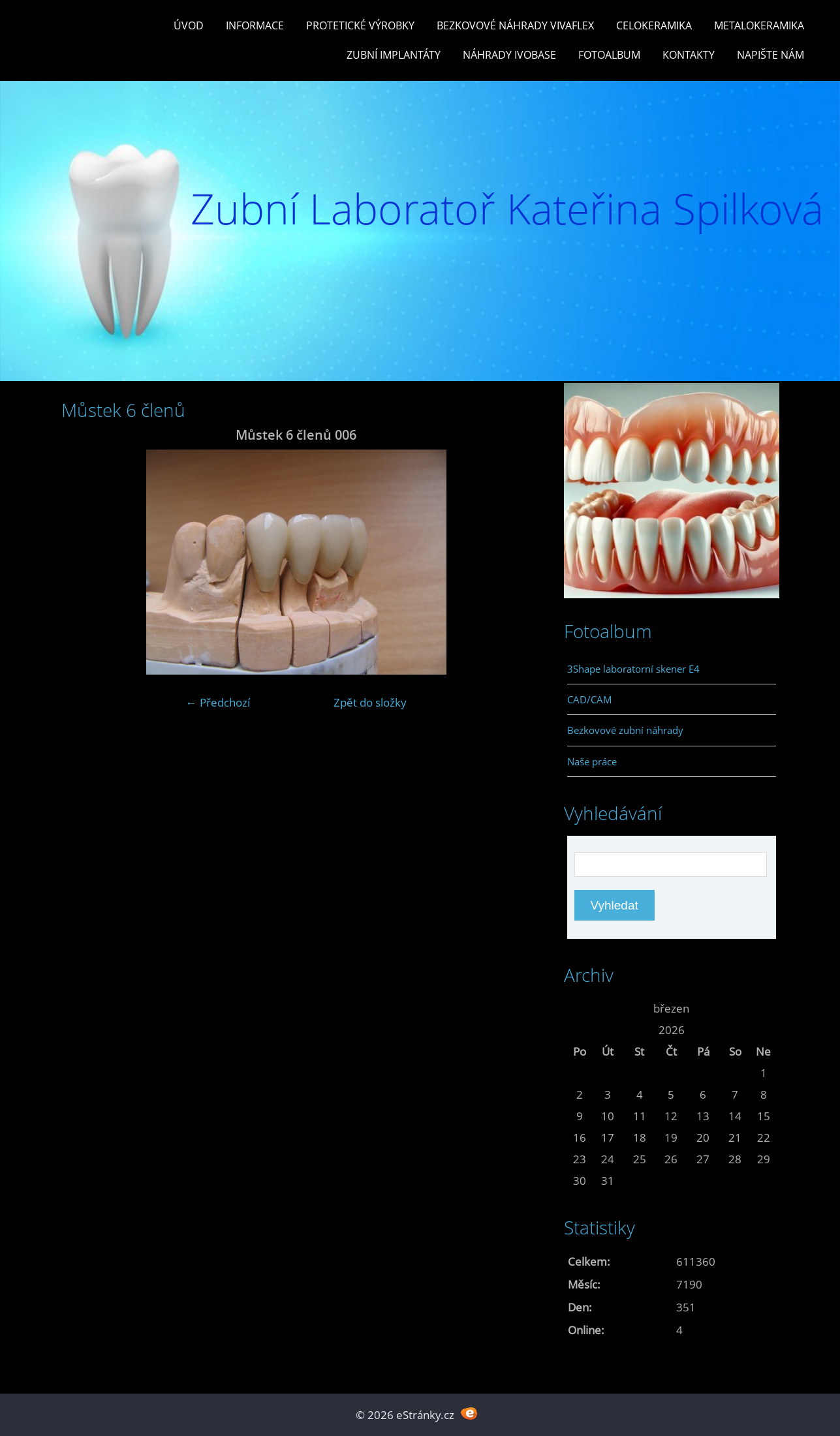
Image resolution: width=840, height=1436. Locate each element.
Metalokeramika (759, 25)
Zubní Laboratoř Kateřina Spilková (507, 208)
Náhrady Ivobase (509, 55)
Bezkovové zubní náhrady (625, 730)
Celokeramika (654, 25)
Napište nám (770, 55)
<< (579, 1008)
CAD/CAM (589, 699)
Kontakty (688, 55)
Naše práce (592, 761)
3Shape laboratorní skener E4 (633, 668)
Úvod (189, 25)
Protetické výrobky (360, 25)
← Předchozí (218, 702)
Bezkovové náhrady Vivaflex (515, 25)
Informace (255, 25)
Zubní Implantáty (394, 55)
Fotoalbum (609, 55)
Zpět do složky (370, 702)
